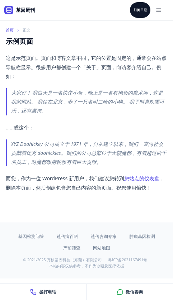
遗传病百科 (67, 236)
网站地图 (101, 248)
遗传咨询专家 (104, 236)
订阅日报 (140, 10)
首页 (10, 30)
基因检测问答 (31, 236)
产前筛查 (71, 248)
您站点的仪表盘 (141, 178)
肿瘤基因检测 (142, 236)
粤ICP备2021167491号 (128, 259)
